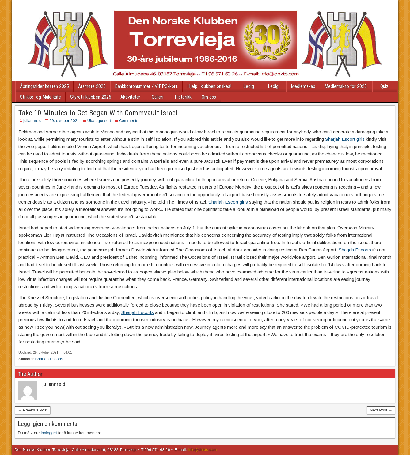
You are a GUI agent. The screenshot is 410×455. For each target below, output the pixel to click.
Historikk (183, 97)
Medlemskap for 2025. (346, 86)
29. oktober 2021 (64, 120)
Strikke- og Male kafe (40, 97)
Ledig (248, 86)
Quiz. (384, 86)
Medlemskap (303, 86)
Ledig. (273, 86)
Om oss (209, 97)
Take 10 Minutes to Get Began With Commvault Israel (97, 113)
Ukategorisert (99, 120)
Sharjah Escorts (355, 249)
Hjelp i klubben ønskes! (209, 86)
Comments (128, 120)
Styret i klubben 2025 (90, 97)
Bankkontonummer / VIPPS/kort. (146, 86)
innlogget (49, 432)
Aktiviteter (130, 97)
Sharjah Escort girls (345, 139)
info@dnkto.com (202, 449)
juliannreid (32, 120)
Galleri (157, 97)
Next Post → (381, 410)
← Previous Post (32, 410)
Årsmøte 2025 (92, 86)
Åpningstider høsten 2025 (44, 86)
